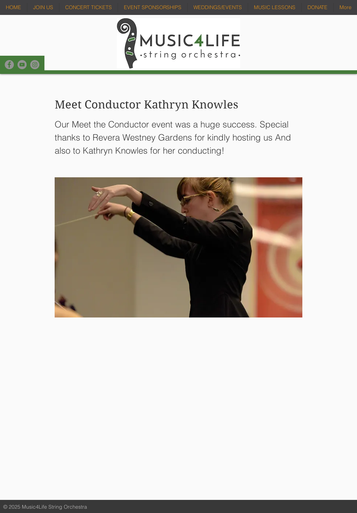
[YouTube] (22, 64)
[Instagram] (34, 64)
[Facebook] (9, 64)
